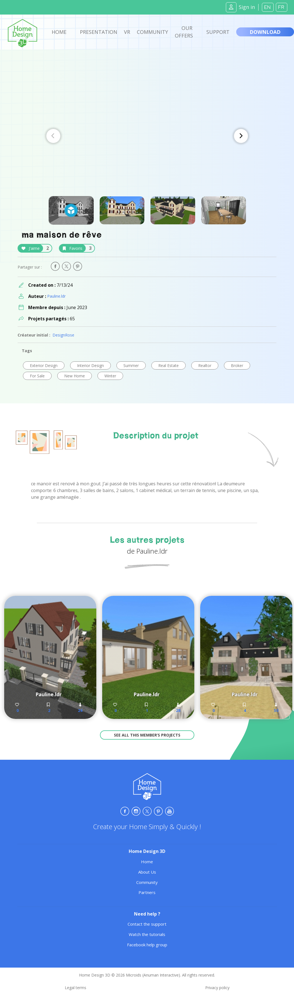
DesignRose (63, 335)
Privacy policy (217, 987)
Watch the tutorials (147, 934)
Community (152, 32)
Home (59, 32)
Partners (147, 892)
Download (265, 32)
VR (127, 32)
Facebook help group (147, 944)
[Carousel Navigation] (147, 136)
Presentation (98, 32)
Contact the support (147, 924)
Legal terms (75, 987)
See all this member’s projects (147, 735)
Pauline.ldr (56, 296)
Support (218, 32)
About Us (147, 872)
